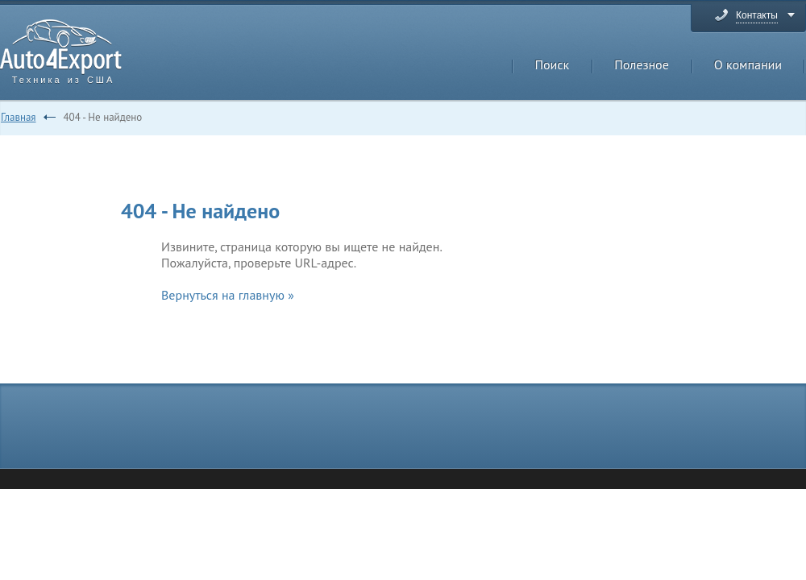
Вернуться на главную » (227, 295)
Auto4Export (61, 47)
